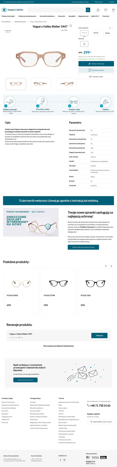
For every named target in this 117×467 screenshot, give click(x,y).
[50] (84, 44)
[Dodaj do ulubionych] (71, 26)
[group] (21, 291)
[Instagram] (64, 460)
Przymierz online (96, 76)
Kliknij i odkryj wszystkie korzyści (83, 247)
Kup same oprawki (96, 70)
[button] (21, 283)
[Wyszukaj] (88, 10)
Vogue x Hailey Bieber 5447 (38, 21)
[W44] (96, 33)
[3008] (84, 33)
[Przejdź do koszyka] (113, 9)
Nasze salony (99, 2)
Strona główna (6, 21)
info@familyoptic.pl (36, 461)
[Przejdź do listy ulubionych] (105, 10)
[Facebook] (60, 460)
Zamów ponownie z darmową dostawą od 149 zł (19, 2)
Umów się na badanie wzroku (80, 2)
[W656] (107, 33)
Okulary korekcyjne (20, 21)
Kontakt (111, 2)
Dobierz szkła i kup (96, 64)
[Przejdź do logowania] (98, 10)
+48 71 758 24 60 (100, 405)
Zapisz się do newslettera (25, 380)
